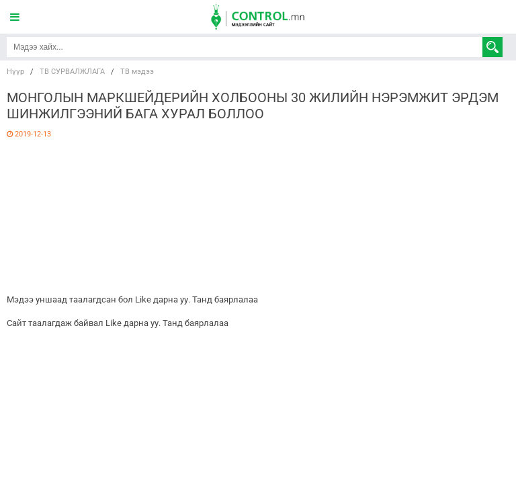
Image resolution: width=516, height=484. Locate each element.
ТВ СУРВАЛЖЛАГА (72, 71)
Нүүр (15, 71)
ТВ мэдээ (137, 71)
